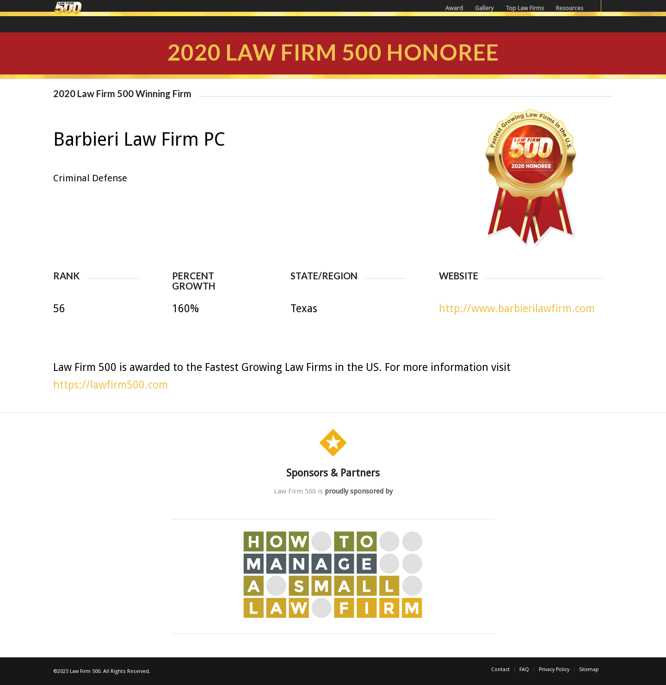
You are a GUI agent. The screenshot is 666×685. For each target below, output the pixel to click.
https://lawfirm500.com (110, 385)
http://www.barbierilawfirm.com (517, 308)
